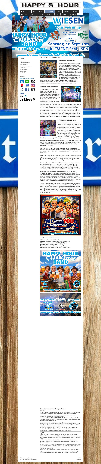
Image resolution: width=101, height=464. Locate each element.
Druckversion (24, 457)
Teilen (22, 93)
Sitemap (30, 457)
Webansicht (78, 459)
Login (80, 457)
